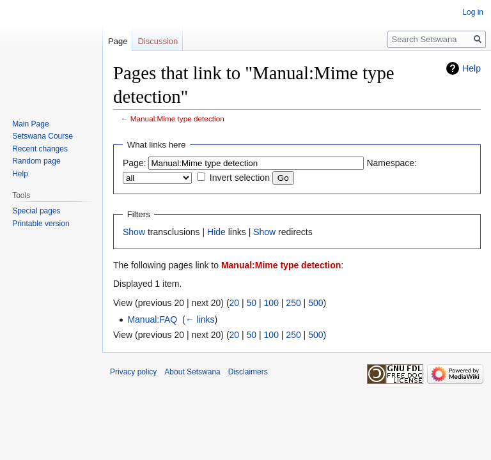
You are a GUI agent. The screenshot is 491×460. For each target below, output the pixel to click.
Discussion (157, 41)
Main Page (30, 123)
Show (134, 232)
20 (235, 303)
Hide (216, 232)
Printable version (40, 223)
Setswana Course (42, 136)
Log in (472, 12)
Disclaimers (248, 371)
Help (471, 68)
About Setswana (192, 371)
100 (271, 303)
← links (200, 319)
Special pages (36, 210)
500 (315, 303)
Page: (134, 163)
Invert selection (240, 177)
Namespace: (391, 163)
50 (252, 303)
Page (117, 41)
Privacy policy (133, 371)
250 (293, 303)
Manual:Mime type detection (177, 118)
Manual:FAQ (152, 319)
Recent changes (40, 148)
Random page (36, 161)
